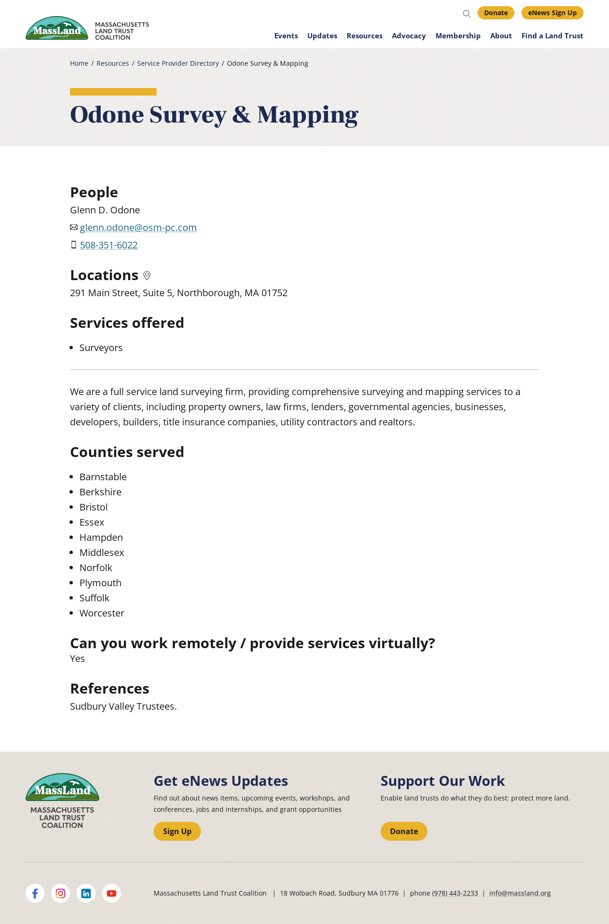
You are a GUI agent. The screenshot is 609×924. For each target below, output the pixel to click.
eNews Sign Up (552, 12)
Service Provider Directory (178, 63)
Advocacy (409, 35)
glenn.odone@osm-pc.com (138, 227)
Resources (365, 35)
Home (79, 63)
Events (286, 35)
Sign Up (177, 831)
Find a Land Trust (552, 35)
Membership (458, 35)
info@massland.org (520, 893)
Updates (322, 35)
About (501, 35)
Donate (496, 12)
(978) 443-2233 (455, 893)
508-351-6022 (109, 244)
